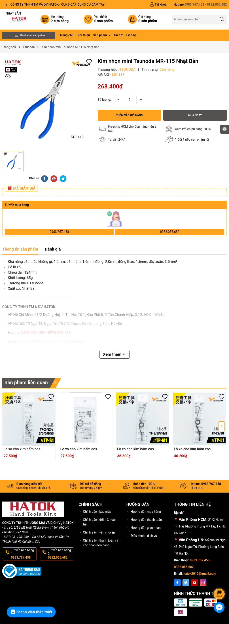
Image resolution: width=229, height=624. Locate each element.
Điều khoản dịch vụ (144, 536)
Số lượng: (104, 99)
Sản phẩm (100, 35)
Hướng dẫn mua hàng (146, 511)
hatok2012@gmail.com (199, 573)
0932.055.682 (169, 232)
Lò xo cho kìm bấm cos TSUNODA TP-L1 (192, 449)
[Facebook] (177, 582)
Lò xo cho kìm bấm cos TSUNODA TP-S (78, 449)
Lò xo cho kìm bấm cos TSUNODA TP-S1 (22, 449)
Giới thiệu (83, 35)
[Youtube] (194, 582)
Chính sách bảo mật (97, 511)
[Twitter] (185, 582)
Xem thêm (114, 354)
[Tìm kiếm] (222, 19)
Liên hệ (131, 35)
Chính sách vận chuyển (99, 532)
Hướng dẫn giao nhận (146, 528)
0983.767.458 (59, 232)
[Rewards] (31, 612)
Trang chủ (66, 35)
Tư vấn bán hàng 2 (60, 554)
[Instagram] (203, 582)
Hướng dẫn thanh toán (146, 519)
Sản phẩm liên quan (26, 382)
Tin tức (118, 35)
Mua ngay (195, 115)
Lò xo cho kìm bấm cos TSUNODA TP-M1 (135, 449)
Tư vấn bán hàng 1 (23, 554)
